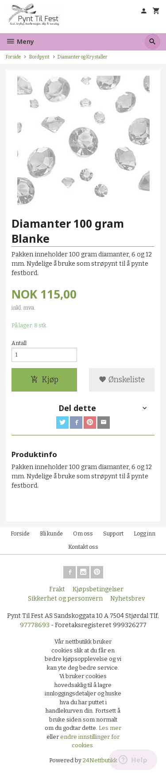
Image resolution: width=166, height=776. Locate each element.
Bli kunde (51, 534)
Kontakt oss (83, 547)
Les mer (110, 728)
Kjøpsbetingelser (98, 589)
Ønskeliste (122, 379)
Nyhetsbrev (127, 598)
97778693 (35, 625)
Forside (13, 57)
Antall (19, 343)
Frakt (57, 589)
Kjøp (44, 379)
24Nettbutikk (100, 760)
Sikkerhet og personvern (65, 598)
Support (113, 534)
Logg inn (144, 534)
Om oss (83, 534)
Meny (20, 41)
